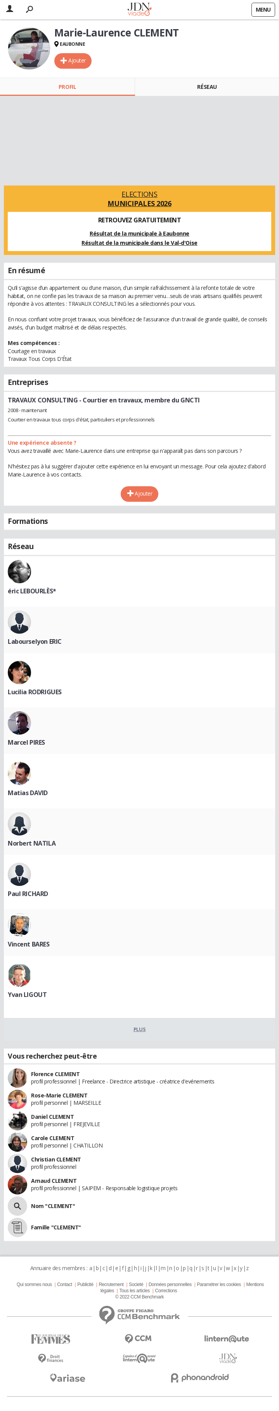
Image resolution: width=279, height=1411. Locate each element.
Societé (136, 1284)
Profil (67, 86)
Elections (139, 198)
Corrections (166, 1290)
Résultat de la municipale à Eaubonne (139, 233)
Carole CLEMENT (52, 1138)
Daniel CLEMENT (52, 1116)
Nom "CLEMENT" (53, 1206)
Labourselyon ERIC (35, 641)
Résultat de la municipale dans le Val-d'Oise (139, 242)
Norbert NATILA (31, 843)
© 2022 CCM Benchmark (139, 1297)
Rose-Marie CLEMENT (59, 1095)
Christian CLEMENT (56, 1159)
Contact (64, 1284)
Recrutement (111, 1284)
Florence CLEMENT (55, 1074)
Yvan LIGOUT (27, 994)
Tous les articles (135, 1290)
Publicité (85, 1284)
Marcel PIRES (26, 742)
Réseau (207, 86)
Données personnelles (170, 1284)
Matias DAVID (28, 793)
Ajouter (77, 60)
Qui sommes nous (34, 1284)
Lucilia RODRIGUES (35, 692)
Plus (139, 1029)
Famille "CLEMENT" (56, 1227)
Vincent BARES (29, 944)
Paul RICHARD (28, 893)
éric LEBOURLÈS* (32, 591)
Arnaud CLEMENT (53, 1180)
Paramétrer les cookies (219, 1284)
